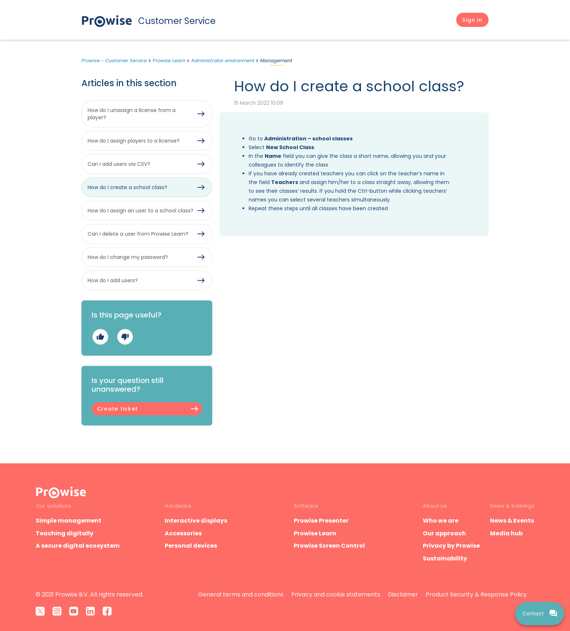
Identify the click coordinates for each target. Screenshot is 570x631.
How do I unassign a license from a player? (132, 114)
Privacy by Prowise (451, 546)
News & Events (512, 520)
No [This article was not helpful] (125, 336)
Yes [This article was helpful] (100, 336)
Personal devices (191, 546)
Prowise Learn (169, 60)
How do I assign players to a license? (134, 140)
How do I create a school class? (127, 187)
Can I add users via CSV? (119, 164)
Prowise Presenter (321, 520)
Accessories (183, 533)
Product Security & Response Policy (476, 594)
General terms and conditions (241, 594)
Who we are (440, 520)
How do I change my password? (128, 257)
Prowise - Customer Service (114, 60)
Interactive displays (196, 520)
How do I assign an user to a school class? (140, 210)
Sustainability (445, 558)
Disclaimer (403, 594)
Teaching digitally (64, 533)
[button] (472, 20)
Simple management (68, 520)
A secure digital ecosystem (78, 546)
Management (276, 60)
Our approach (444, 533)
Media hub (506, 533)
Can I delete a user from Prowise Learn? (138, 233)
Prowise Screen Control (329, 546)
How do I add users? (113, 280)
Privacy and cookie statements (335, 594)
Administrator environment (222, 60)
